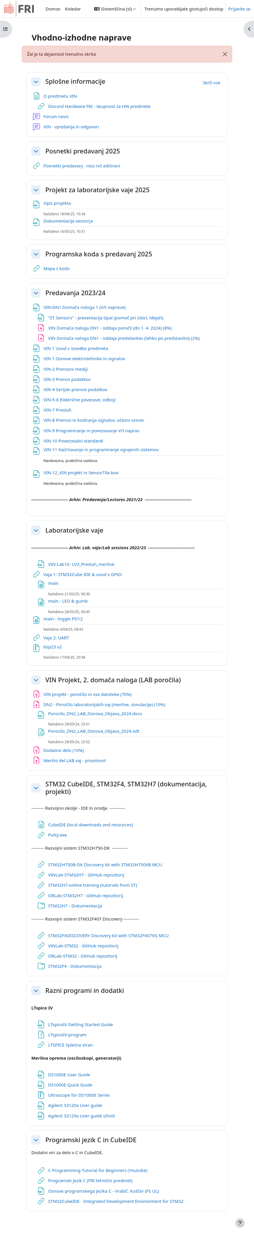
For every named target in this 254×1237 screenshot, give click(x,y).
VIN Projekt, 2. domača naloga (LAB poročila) (113, 680)
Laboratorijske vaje (74, 530)
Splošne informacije (75, 81)
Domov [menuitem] (52, 9)
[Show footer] (240, 1223)
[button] (114, 9)
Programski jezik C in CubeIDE (90, 1140)
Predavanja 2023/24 (75, 293)
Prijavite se (239, 9)
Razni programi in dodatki (84, 990)
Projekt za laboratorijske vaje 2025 (97, 190)
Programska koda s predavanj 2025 (98, 254)
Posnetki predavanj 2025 (82, 151)
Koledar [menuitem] (73, 9)
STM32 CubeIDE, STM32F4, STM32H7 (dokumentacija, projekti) (126, 788)
